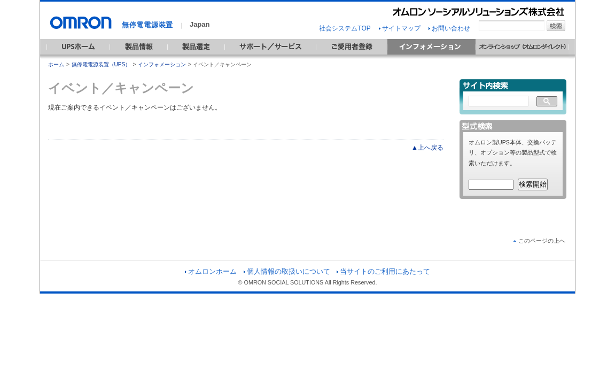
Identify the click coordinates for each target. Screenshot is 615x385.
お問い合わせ (449, 28)
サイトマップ (400, 28)
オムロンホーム (211, 271)
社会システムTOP (344, 28)
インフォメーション (162, 64)
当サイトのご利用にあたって (383, 271)
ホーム (56, 64)
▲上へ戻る (427, 147)
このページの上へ (539, 240)
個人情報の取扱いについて (287, 271)
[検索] (498, 101)
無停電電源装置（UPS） (101, 64)
